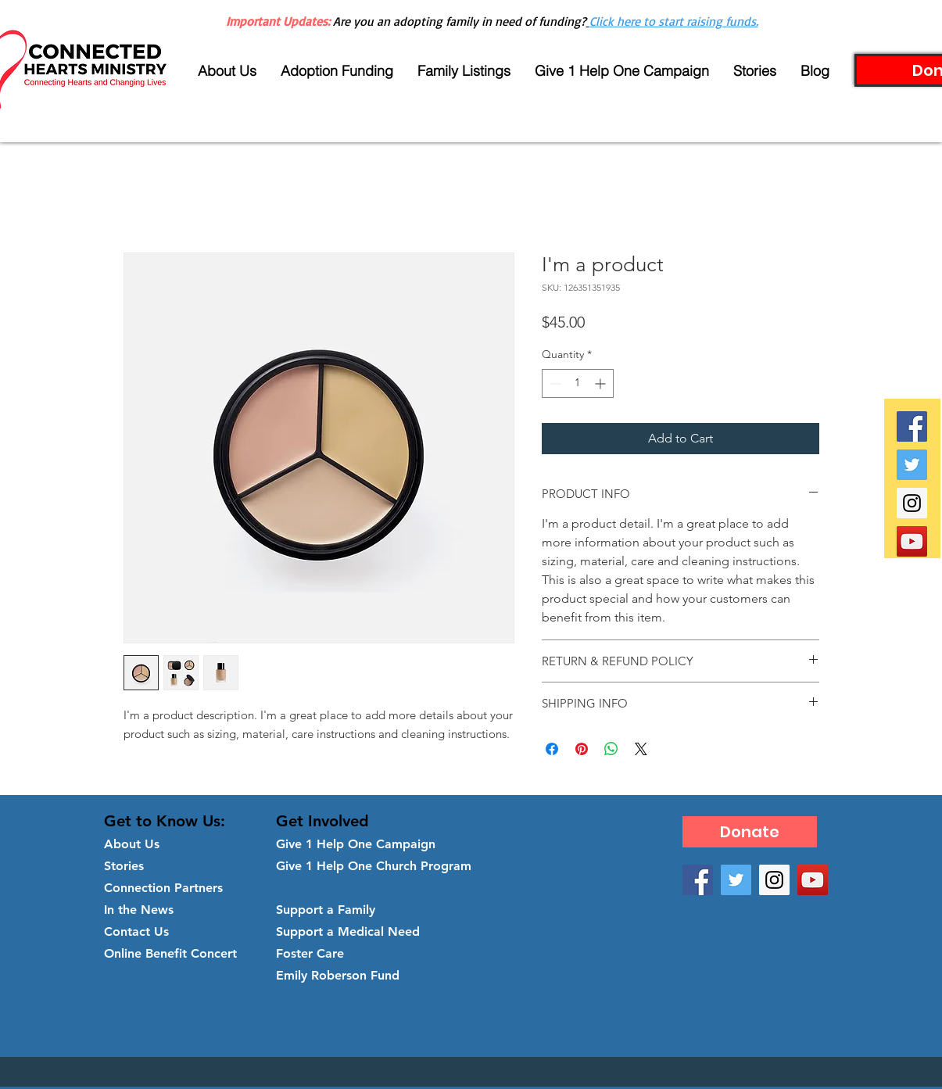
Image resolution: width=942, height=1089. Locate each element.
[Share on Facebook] (552, 749)
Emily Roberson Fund (337, 975)
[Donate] (749, 831)
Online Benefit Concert (170, 953)
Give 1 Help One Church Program (373, 865)
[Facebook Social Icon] (912, 426)
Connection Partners (163, 887)
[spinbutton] (578, 383)
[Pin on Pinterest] (581, 749)
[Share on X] (641, 749)
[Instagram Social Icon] (912, 503)
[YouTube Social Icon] (912, 541)
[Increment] (601, 383)
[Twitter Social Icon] (912, 465)
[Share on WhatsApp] (611, 749)
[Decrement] (554, 383)
